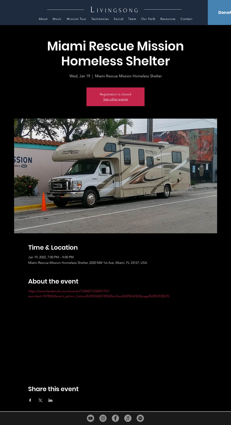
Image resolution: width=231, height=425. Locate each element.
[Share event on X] (40, 400)
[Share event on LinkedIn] (50, 400)
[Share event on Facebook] (30, 400)
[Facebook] (115, 418)
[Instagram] (103, 418)
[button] (168, 19)
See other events (115, 99)
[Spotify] (140, 418)
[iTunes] (127, 418)
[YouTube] (90, 418)
